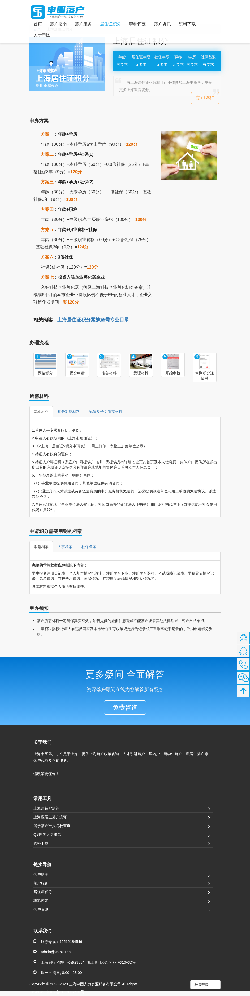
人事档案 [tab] (65, 547)
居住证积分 (110, 24)
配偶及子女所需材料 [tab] (105, 412)
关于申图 (41, 35)
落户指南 (58, 24)
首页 (37, 24)
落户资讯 (162, 24)
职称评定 (137, 24)
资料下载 (187, 24)
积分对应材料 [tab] (69, 412)
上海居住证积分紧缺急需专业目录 (93, 319)
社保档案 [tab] (88, 547)
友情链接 (205, 984)
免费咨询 (125, 707)
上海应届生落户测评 (50, 817)
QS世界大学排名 (47, 834)
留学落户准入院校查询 (52, 826)
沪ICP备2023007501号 (65, 992)
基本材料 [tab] (41, 412)
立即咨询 (205, 98)
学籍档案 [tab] (41, 547)
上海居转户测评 (46, 808)
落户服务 (83, 24)
